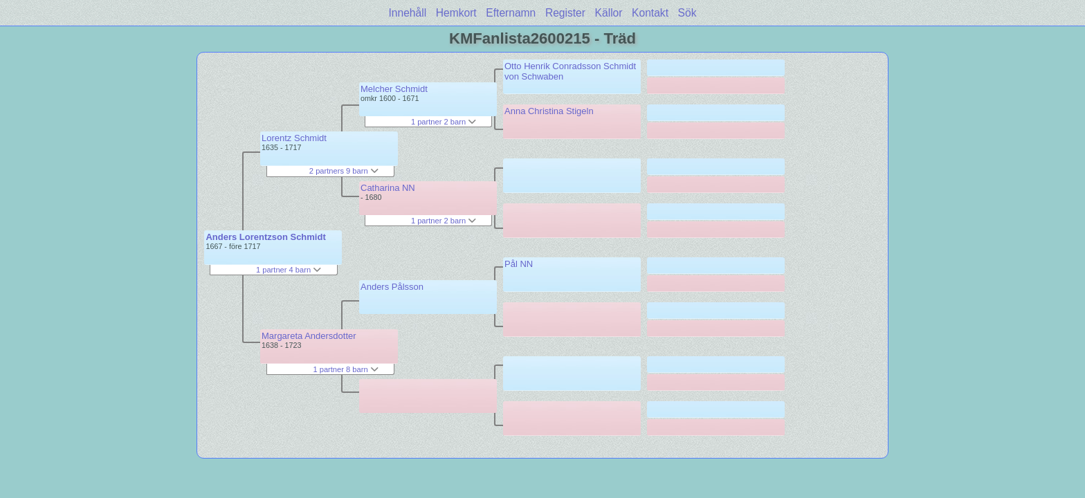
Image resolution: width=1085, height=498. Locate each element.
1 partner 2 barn (443, 122)
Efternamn (511, 13)
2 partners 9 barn (344, 171)
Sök (687, 13)
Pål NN (518, 264)
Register (565, 13)
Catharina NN (388, 188)
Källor (609, 13)
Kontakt (650, 13)
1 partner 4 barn (288, 270)
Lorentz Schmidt (294, 138)
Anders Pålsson (392, 287)
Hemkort (456, 13)
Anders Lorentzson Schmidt (265, 237)
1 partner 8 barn (345, 369)
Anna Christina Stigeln (549, 111)
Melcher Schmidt (394, 89)
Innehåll (408, 13)
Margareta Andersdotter (309, 336)
